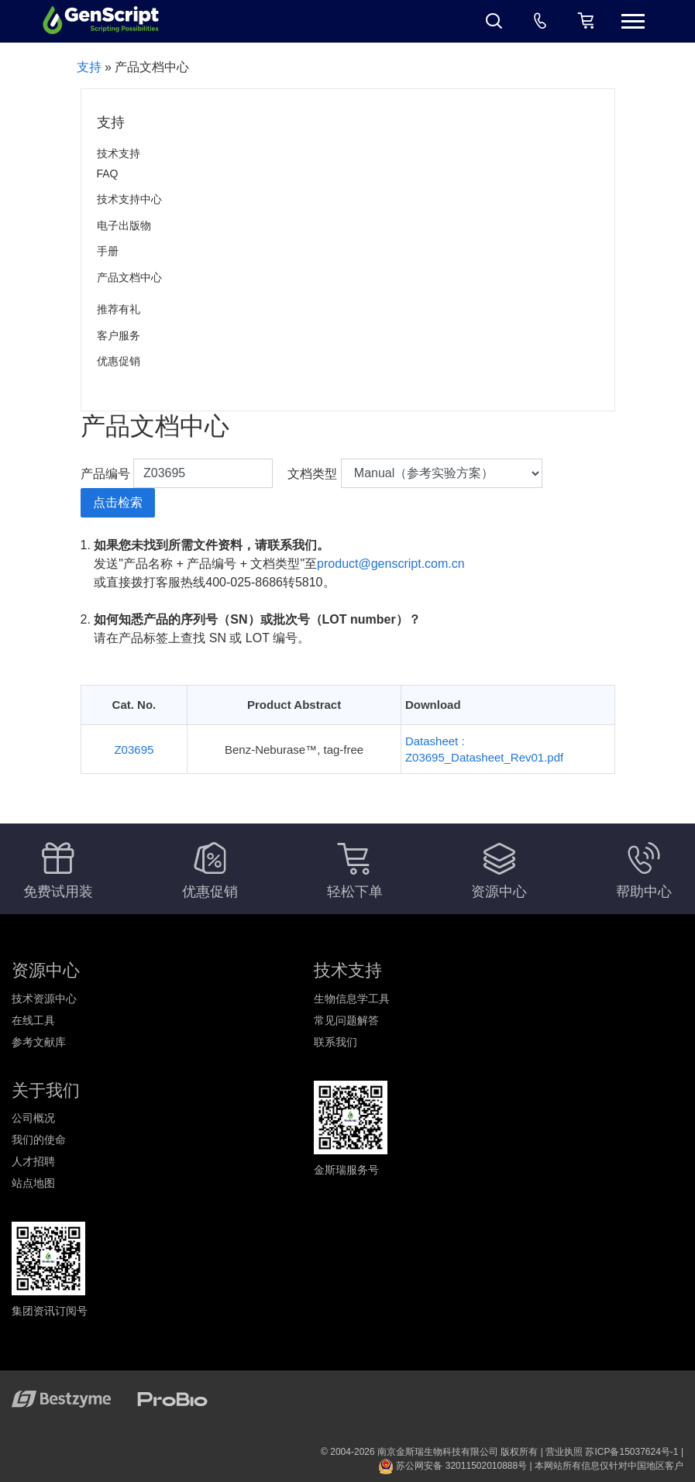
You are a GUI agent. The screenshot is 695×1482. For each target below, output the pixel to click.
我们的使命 (39, 1139)
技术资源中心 (44, 998)
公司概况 (33, 1118)
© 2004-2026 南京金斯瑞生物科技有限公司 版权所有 (429, 1451)
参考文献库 (39, 1042)
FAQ (108, 173)
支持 (89, 67)
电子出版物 (124, 225)
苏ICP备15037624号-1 (631, 1451)
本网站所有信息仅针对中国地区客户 (609, 1465)
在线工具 (33, 1020)
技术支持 (118, 153)
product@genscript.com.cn (391, 563)
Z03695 (133, 749)
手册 (108, 251)
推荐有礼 (118, 309)
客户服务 (118, 335)
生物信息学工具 (352, 998)
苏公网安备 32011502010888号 (452, 1465)
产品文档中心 (129, 277)
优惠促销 (118, 361)
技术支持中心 (129, 199)
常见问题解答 (346, 1020)
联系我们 (335, 1042)
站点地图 (33, 1183)
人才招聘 (33, 1161)
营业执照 (564, 1451)
